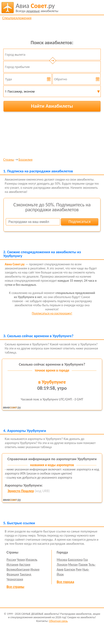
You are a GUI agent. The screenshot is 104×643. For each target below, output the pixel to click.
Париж (83, 564)
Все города (65, 582)
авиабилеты (37, 7)
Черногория (15, 579)
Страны (8, 160)
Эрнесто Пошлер (21, 491)
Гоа (85, 560)
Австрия (24, 564)
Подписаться (79, 221)
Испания (12, 564)
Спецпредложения (16, 18)
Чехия (21, 560)
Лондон (62, 564)
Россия (11, 560)
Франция (13, 574)
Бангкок (69, 569)
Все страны (15, 586)
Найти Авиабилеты (52, 106)
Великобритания (18, 569)
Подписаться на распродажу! (52, 313)
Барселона (75, 560)
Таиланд (25, 574)
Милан (73, 564)
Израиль (31, 560)
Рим (79, 569)
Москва (62, 560)
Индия (34, 569)
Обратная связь (58, 621)
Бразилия (25, 160)
